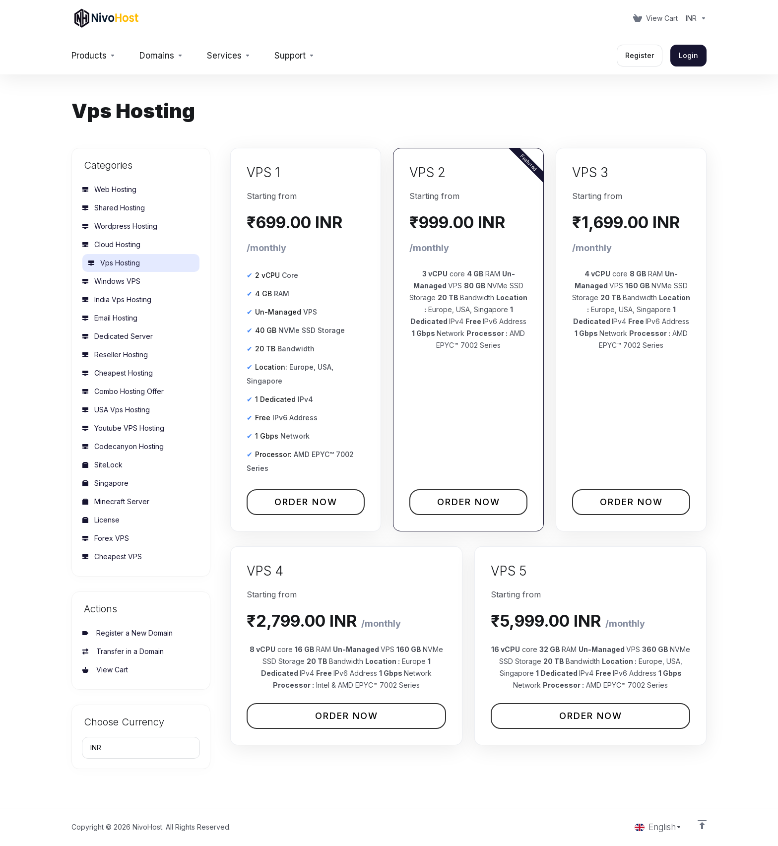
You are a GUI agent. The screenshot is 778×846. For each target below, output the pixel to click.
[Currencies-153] (694, 18)
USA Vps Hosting (116, 409)
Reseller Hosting (115, 354)
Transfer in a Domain (123, 651)
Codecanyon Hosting (123, 446)
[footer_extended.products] (94, 55)
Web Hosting (109, 189)
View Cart (105, 669)
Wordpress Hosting (119, 226)
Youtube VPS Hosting (123, 428)
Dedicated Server (117, 336)
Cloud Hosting (111, 244)
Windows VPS (111, 281)
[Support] (294, 55)
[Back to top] (702, 824)
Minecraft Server (115, 501)
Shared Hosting (113, 207)
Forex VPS (105, 538)
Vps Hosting (114, 263)
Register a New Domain (127, 633)
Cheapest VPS (112, 556)
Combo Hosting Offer (123, 391)
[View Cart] (655, 18)
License (101, 520)
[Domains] (161, 55)
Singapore (105, 483)
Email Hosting (109, 318)
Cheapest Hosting (117, 373)
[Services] (228, 55)
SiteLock (102, 464)
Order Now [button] (305, 502)
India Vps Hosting (116, 299)
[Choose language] (658, 827)
